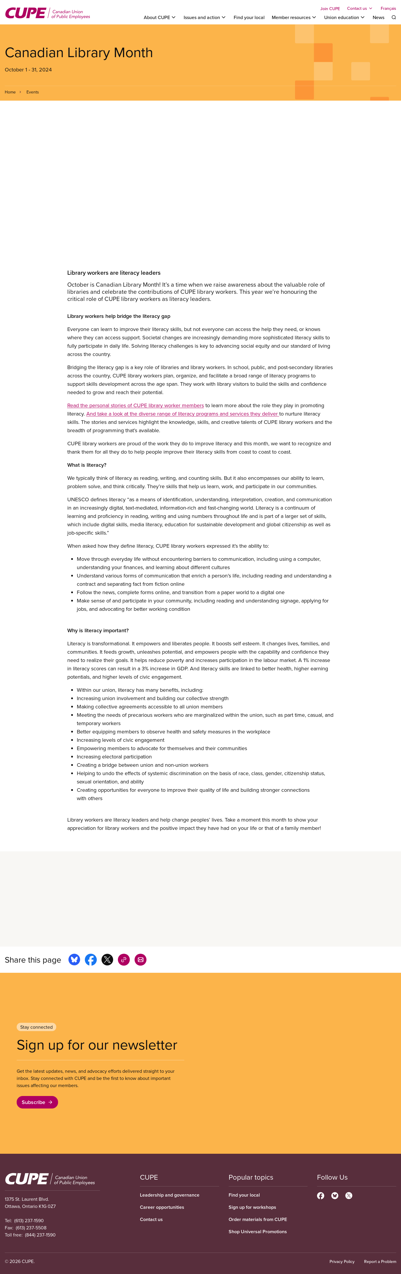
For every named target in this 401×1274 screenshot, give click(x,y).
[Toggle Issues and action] (205, 17)
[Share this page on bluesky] (74, 960)
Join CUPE (330, 9)
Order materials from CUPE (258, 1219)
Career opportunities (162, 1207)
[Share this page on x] (107, 960)
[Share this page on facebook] (91, 960)
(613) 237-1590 (29, 1220)
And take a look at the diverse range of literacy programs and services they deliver (182, 413)
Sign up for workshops (252, 1207)
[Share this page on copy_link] (124, 960)
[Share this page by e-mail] (140, 960)
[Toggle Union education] (345, 17)
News (378, 17)
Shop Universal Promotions (258, 1231)
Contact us (151, 1219)
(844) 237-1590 (40, 1234)
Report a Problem (380, 1261)
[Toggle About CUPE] (160, 17)
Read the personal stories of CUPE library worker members (135, 405)
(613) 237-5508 (31, 1227)
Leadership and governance (169, 1195)
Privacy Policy (342, 1261)
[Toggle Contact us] (360, 8)
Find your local (249, 17)
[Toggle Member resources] (294, 17)
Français (388, 8)
